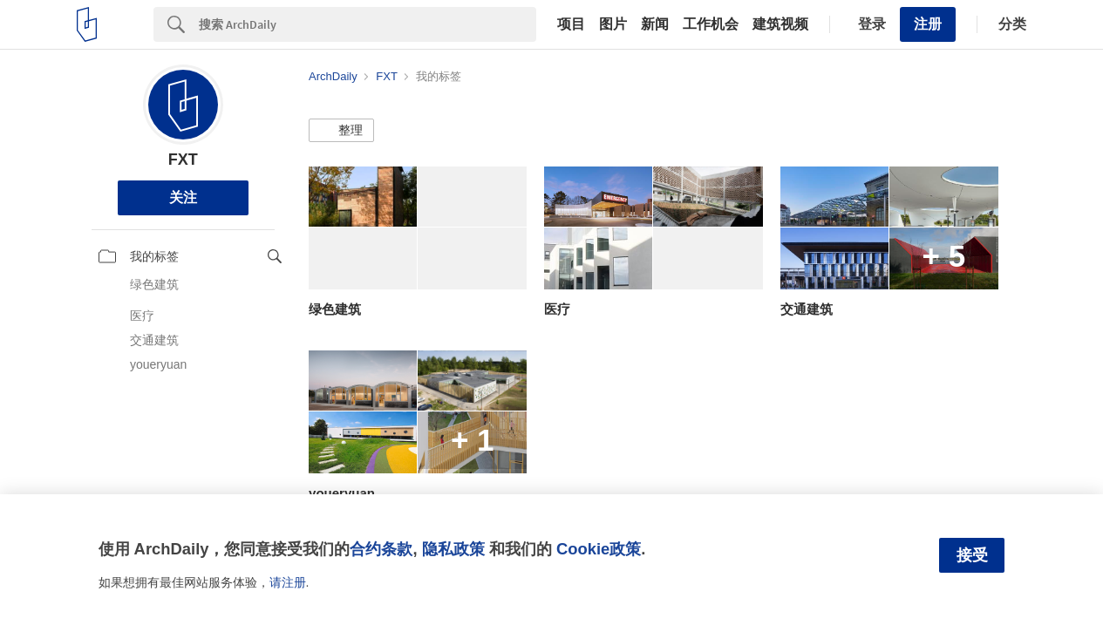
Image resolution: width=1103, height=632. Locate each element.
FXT (183, 159)
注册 (928, 24)
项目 (571, 24)
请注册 (287, 582)
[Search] (367, 24)
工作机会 (711, 24)
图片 (613, 24)
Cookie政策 (598, 549)
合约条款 (381, 549)
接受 (972, 555)
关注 (183, 197)
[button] (341, 131)
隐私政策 (453, 549)
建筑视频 (780, 24)
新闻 (655, 24)
